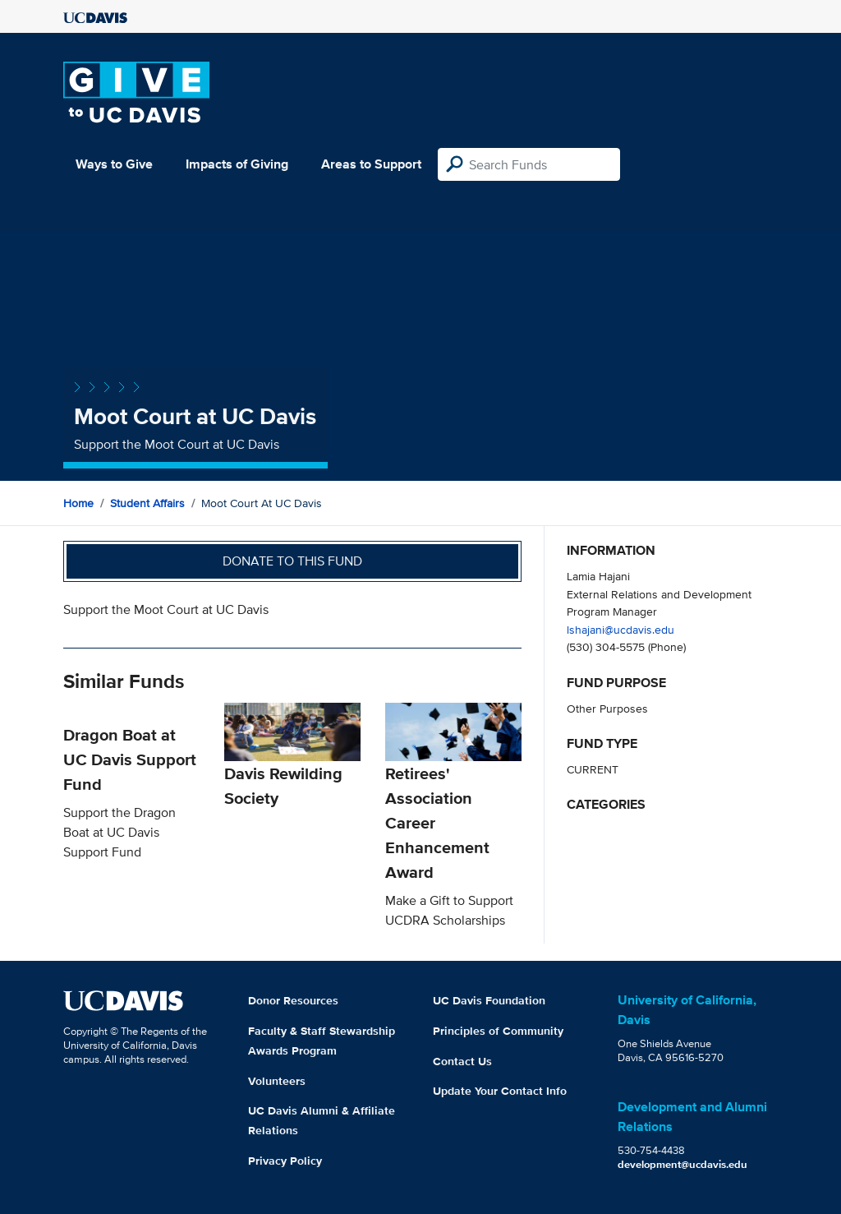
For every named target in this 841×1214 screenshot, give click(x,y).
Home (78, 503)
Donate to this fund (292, 561)
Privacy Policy (285, 1160)
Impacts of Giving (237, 164)
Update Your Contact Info (500, 1090)
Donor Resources (293, 1000)
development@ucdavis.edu (682, 1164)
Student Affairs (147, 503)
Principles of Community (498, 1030)
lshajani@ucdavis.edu (620, 629)
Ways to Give (114, 164)
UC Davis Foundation (489, 1000)
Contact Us (462, 1061)
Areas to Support (371, 164)
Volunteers (277, 1081)
